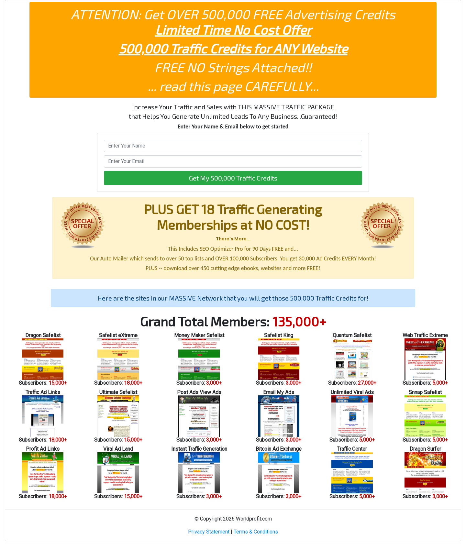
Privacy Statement (208, 532)
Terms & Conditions (256, 532)
